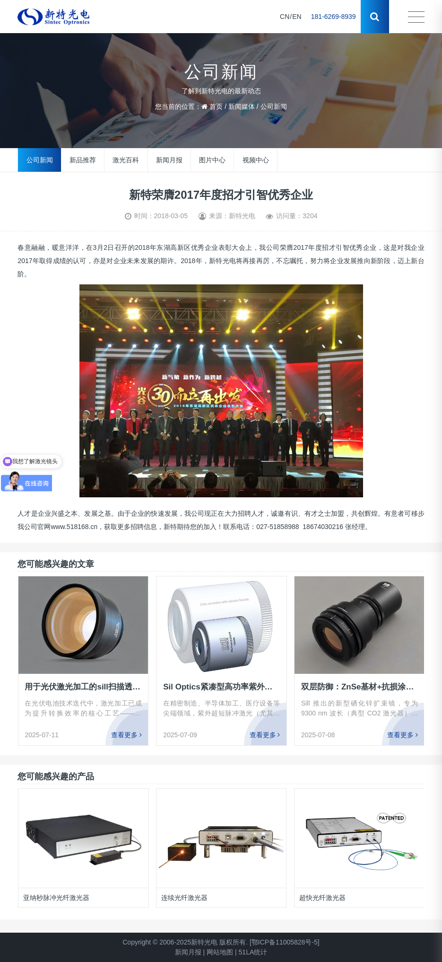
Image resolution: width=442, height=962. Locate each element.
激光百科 (126, 160)
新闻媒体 (241, 106)
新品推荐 (82, 160)
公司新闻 (273, 106)
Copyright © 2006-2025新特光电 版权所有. (185, 942)
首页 (216, 106)
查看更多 (126, 735)
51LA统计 (253, 952)
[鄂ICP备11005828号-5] (285, 942)
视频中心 (256, 160)
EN (296, 16)
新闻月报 (169, 160)
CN (284, 16)
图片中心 (212, 160)
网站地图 (220, 952)
